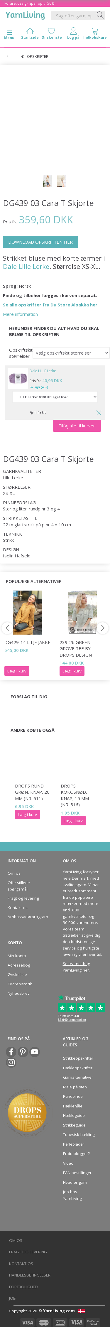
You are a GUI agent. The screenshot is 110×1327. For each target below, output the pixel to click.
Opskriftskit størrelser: (21, 353)
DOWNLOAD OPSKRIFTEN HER (40, 242)
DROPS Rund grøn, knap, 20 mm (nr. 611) (32, 792)
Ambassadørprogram (26, 916)
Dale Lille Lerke (26, 266)
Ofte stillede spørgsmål (19, 886)
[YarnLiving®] (25, 14)
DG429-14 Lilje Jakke (27, 642)
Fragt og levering (23, 898)
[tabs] (95, 34)
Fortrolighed (23, 1286)
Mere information (20, 314)
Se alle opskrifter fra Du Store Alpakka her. (51, 305)
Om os (14, 873)
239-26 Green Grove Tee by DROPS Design (76, 648)
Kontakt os (18, 907)
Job (12, 1298)
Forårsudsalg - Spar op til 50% (29, 3)
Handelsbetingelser (29, 1275)
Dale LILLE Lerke (43, 370)
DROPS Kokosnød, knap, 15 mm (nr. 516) (75, 795)
